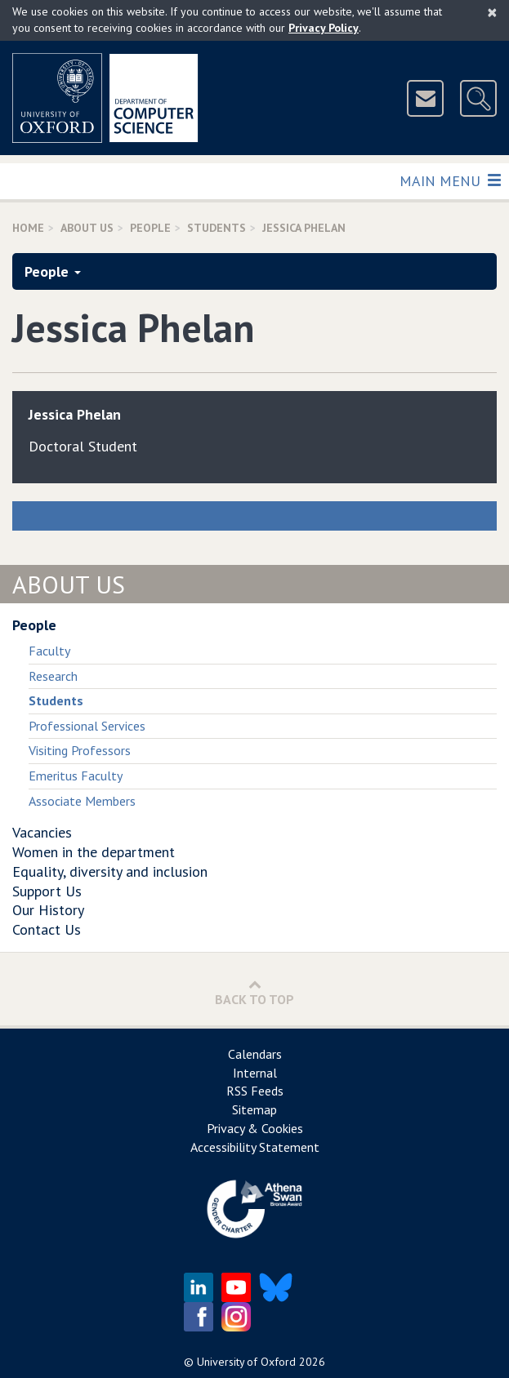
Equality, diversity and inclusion (110, 871)
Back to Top (254, 992)
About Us (87, 227)
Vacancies (42, 832)
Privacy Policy (323, 27)
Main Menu (450, 180)
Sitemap (254, 1109)
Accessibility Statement (254, 1147)
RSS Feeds (255, 1090)
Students (216, 227)
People (150, 227)
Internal (255, 1073)
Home (28, 227)
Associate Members (82, 801)
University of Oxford (246, 1361)
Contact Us (46, 929)
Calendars (255, 1054)
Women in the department (93, 851)
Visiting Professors (80, 750)
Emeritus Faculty (76, 775)
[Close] (492, 12)
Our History (48, 909)
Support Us (47, 891)
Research (53, 676)
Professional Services (87, 726)
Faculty (49, 650)
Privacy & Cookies (255, 1128)
